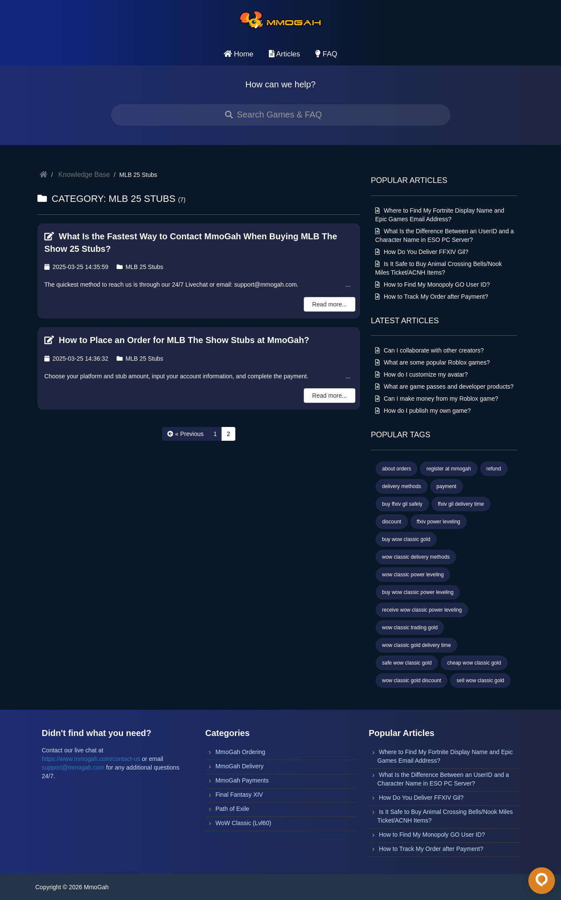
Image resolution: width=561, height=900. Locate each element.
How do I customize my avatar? (421, 374)
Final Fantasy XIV (239, 794)
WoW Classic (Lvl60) (243, 823)
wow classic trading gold (410, 628)
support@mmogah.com (73, 767)
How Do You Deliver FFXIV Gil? (422, 251)
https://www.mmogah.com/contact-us (91, 758)
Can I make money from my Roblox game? (436, 398)
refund (494, 469)
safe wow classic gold (407, 663)
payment (446, 486)
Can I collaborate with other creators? (429, 350)
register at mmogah (448, 469)
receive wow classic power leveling (422, 610)
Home (238, 54)
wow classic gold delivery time (416, 645)
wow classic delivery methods (416, 557)
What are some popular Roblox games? (432, 362)
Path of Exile (233, 808)
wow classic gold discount (411, 680)
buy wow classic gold (406, 539)
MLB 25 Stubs (140, 266)
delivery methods (401, 486)
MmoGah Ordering (240, 751)
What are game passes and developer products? (444, 386)
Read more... (329, 304)
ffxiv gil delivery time (461, 504)
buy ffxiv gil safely (402, 504)
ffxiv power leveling (438, 522)
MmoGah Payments (242, 780)
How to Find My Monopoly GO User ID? (432, 284)
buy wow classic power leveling (417, 592)
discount (391, 522)
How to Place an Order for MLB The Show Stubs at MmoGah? (176, 340)
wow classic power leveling (413, 575)
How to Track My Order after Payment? (431, 296)
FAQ (326, 54)
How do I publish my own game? (423, 410)
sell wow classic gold (480, 680)
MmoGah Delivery (240, 766)
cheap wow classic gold (474, 663)
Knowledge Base (84, 174)
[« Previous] (185, 434)
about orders (396, 469)
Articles (284, 54)
